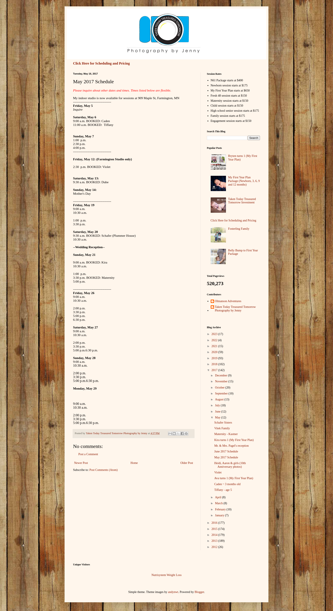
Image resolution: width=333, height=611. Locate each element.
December (221, 375)
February (220, 509)
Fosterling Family (238, 228)
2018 (215, 364)
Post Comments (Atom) (103, 470)
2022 (215, 340)
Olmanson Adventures (228, 301)
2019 (215, 358)
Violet (218, 472)
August (219, 399)
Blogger (199, 592)
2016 (215, 522)
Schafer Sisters (223, 422)
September (221, 393)
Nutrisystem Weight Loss (166, 575)
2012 (215, 547)
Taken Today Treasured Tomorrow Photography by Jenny (235, 308)
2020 (215, 352)
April (218, 497)
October (220, 387)
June (218, 411)
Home (134, 463)
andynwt (173, 592)
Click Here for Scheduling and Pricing (101, 63)
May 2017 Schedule (226, 457)
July (218, 405)
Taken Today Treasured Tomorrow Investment (242, 200)
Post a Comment (88, 454)
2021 (215, 346)
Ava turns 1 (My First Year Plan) (233, 478)
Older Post (187, 463)
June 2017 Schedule (226, 451)
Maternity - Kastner (226, 434)
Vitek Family (222, 428)
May (218, 417)
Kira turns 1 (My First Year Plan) (234, 440)
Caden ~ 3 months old (227, 484)
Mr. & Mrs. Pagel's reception (231, 445)
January (220, 515)
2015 (215, 529)
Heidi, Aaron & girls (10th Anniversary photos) (230, 465)
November (221, 381)
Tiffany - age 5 (223, 489)
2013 (215, 540)
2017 (215, 370)
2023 (215, 334)
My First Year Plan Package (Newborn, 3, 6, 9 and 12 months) (244, 181)
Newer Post (81, 463)
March (219, 503)
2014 (215, 534)
